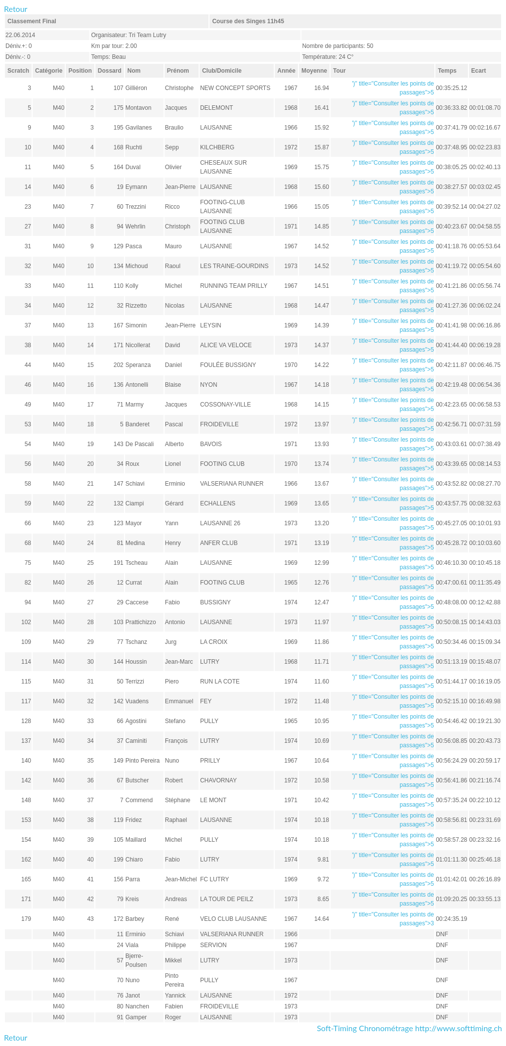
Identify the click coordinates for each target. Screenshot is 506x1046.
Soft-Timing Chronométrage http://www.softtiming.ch (409, 1028)
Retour (15, 8)
